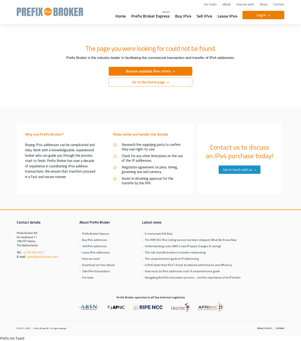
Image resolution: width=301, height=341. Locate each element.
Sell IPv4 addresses (94, 246)
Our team (210, 4)
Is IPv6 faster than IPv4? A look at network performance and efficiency (188, 265)
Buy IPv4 (183, 15)
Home (120, 15)
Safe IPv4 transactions (96, 271)
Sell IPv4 (204, 15)
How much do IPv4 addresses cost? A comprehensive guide (182, 271)
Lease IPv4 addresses (96, 252)
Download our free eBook (98, 265)
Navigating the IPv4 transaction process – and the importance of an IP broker (193, 277)
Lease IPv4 (227, 15)
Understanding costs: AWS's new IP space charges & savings (183, 246)
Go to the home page (148, 82)
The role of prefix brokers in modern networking (175, 252)
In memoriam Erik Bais (158, 233)
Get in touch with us (237, 169)
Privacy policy (264, 328)
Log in (261, 15)
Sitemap (280, 328)
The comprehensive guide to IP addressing (172, 258)
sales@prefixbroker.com (42, 256)
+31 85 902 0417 (33, 252)
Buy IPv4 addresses (94, 240)
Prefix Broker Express (50, 14)
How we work (245, 4)
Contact (278, 4)
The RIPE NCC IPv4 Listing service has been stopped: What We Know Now (191, 240)
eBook (226, 4)
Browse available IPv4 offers (148, 71)
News (264, 4)
